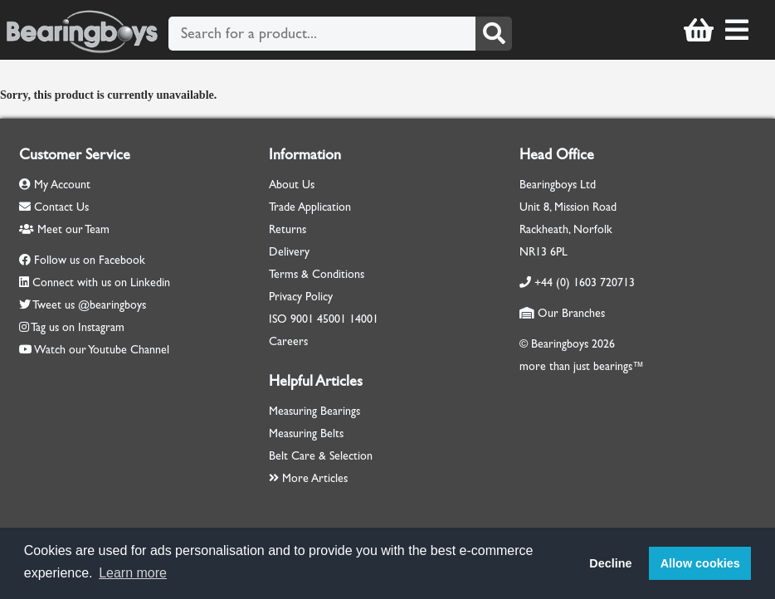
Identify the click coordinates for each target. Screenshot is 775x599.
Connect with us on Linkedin (101, 282)
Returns (287, 229)
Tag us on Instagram (77, 327)
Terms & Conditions (316, 274)
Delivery (289, 252)
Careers (288, 341)
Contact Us (54, 207)
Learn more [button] (133, 573)
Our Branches (562, 313)
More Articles (308, 478)
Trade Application (310, 207)
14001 (363, 319)
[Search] (493, 34)
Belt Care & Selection (321, 456)
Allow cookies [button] (700, 563)
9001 (302, 319)
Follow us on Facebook (89, 260)
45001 (331, 319)
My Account (54, 185)
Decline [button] (610, 563)
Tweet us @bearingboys (89, 305)
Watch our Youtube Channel (101, 350)
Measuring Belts (306, 433)
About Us (291, 185)
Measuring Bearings (314, 411)
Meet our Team (64, 229)
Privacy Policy (301, 297)
